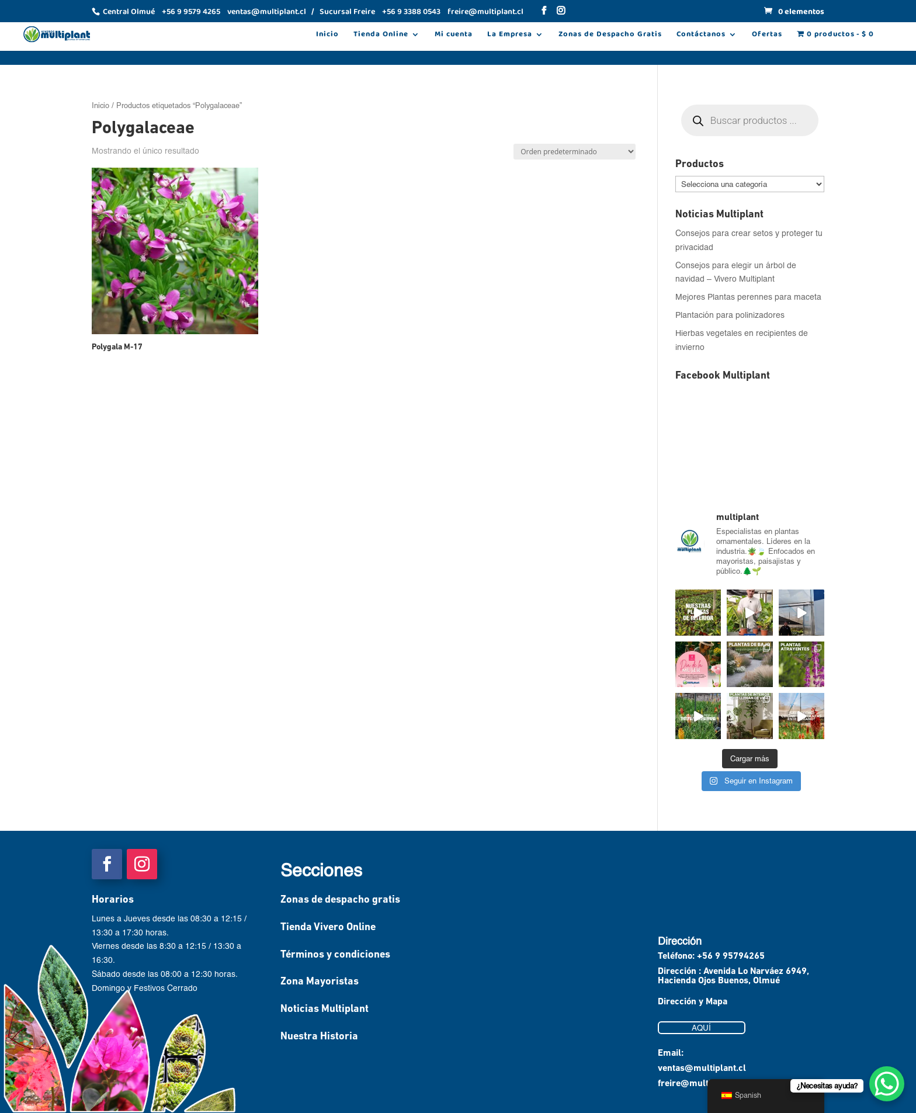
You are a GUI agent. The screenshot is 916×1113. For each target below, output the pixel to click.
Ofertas (767, 35)
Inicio (327, 35)
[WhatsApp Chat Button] (886, 1083)
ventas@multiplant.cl (702, 1068)
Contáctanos (701, 35)
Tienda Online (380, 35)
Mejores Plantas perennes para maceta (748, 296)
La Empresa (509, 35)
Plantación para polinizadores (730, 315)
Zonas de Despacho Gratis (610, 35)
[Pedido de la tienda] (574, 152)
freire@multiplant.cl (700, 1083)
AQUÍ (701, 1027)
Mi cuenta (454, 35)
